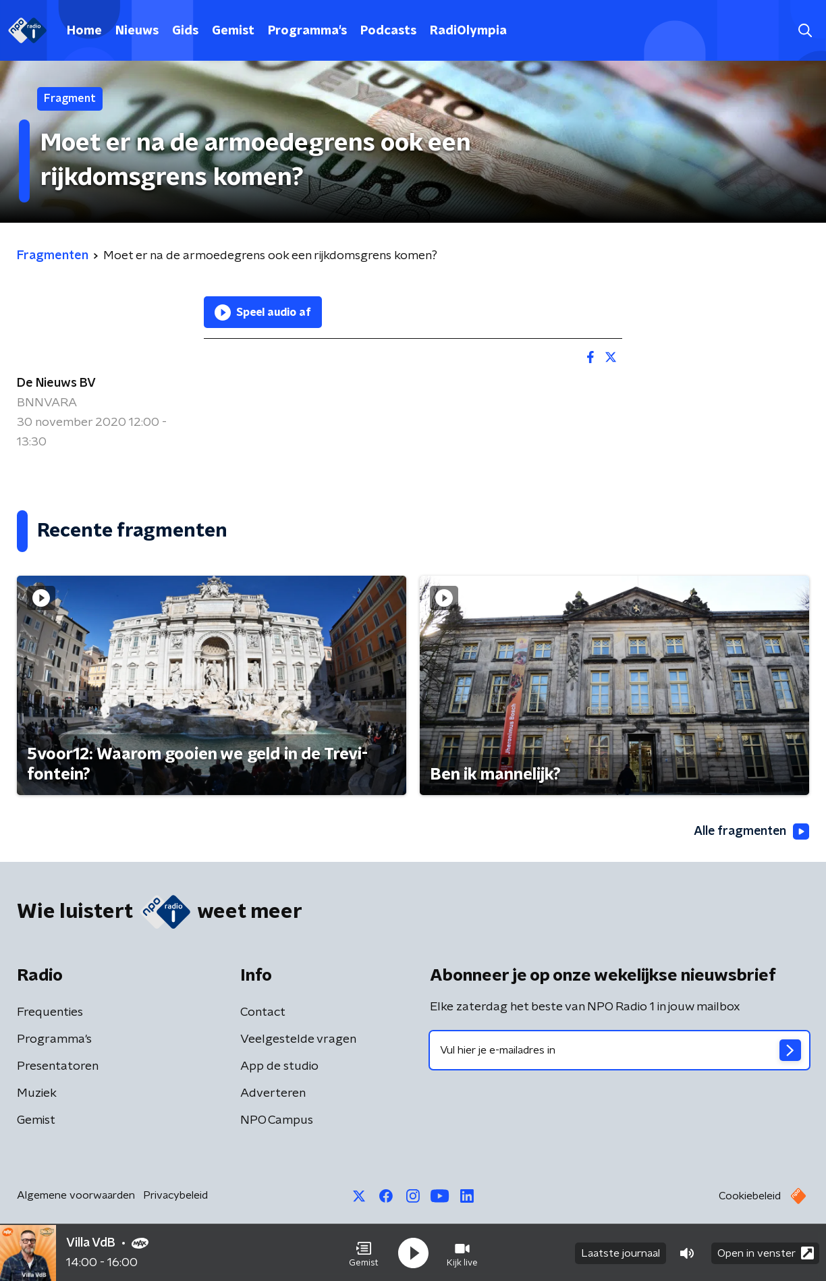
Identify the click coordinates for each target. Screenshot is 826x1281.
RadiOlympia (468, 31)
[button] (363, 1252)
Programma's (307, 31)
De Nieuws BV (56, 383)
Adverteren (273, 1093)
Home (84, 31)
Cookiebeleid (750, 1196)
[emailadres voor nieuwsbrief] (619, 1050)
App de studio (279, 1066)
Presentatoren (58, 1066)
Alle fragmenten (750, 831)
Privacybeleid (175, 1195)
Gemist (233, 31)
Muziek (37, 1093)
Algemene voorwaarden (76, 1195)
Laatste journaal (620, 1252)
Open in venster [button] (765, 1252)
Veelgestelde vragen (298, 1039)
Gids (185, 31)
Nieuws (137, 31)
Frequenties (50, 1012)
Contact (262, 1012)
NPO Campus (276, 1120)
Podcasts (388, 31)
